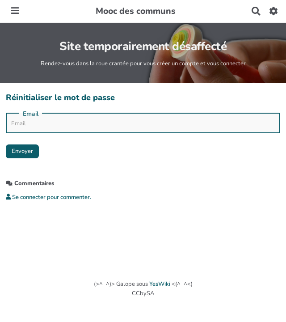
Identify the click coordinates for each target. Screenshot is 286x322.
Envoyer (22, 151)
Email (30, 114)
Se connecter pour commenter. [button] (48, 197)
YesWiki (159, 284)
